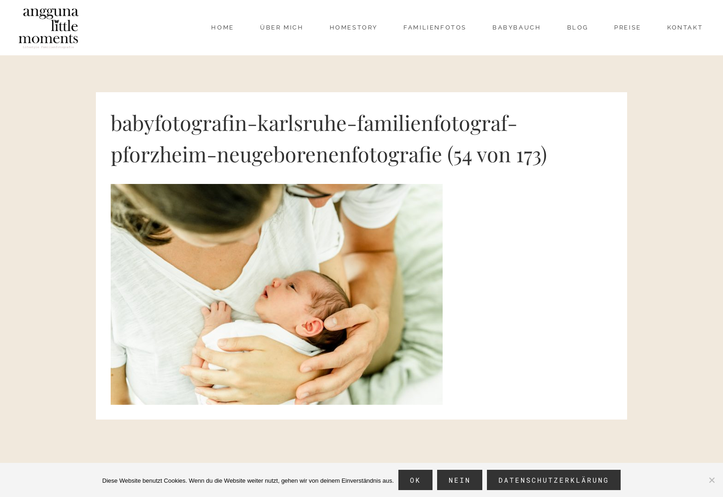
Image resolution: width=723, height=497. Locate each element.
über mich (281, 27)
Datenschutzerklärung (553, 480)
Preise (627, 27)
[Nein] (711, 480)
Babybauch (516, 27)
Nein (460, 480)
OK (415, 480)
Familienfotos (435, 27)
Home (222, 27)
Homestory (354, 27)
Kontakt (685, 27)
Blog (577, 27)
